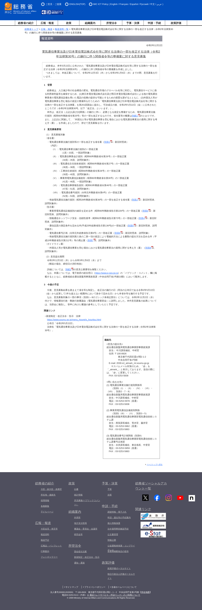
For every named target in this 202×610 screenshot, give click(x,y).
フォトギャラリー (49, 557)
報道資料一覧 (62, 29)
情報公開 (111, 540)
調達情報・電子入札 (116, 512)
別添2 (136, 199)
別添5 (132, 225)
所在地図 (145, 592)
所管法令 (111, 22)
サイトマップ (72, 587)
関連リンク (143, 511)
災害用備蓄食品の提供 (118, 551)
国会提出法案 (80, 551)
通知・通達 (79, 563)
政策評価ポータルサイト (119, 568)
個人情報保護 (113, 523)
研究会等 (78, 534)
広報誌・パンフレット (51, 546)
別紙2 (69, 269)
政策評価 (176, 22)
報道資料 (45, 534)
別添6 (119, 233)
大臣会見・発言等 (49, 529)
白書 (76, 489)
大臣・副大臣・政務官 (51, 489)
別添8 (149, 247)
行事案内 (45, 551)
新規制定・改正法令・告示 (86, 557)
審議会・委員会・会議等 (85, 529)
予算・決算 (132, 22)
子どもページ (47, 512)
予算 (109, 489)
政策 (68, 22)
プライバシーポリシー (94, 587)
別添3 (146, 210)
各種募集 (45, 506)
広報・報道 (47, 22)
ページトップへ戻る (154, 464)
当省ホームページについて (124, 587)
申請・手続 (154, 22)
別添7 (92, 240)
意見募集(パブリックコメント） (87, 502)
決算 (109, 495)
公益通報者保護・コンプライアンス (121, 548)
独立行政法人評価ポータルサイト (121, 576)
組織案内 (90, 22)
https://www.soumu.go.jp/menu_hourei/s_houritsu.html (74, 319)
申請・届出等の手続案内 (119, 517)
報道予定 (45, 540)
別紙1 (136, 115)
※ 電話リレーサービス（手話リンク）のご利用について (113, 595)
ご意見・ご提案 (53, 4)
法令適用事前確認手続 (118, 529)
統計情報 (78, 495)
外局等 (77, 517)
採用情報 (45, 500)
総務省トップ (31, 29)
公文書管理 (112, 534)
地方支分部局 (80, 523)
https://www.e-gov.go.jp (106, 273)
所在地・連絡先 (48, 495)
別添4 (143, 218)
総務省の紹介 (26, 22)
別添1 (108, 142)
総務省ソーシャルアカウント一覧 (151, 486)
